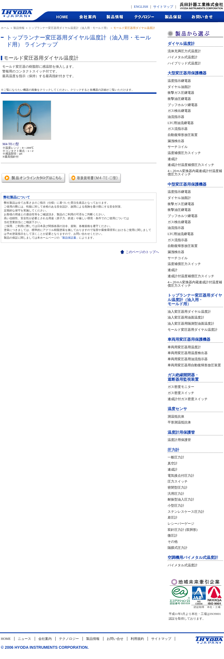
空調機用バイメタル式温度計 (193, 558)
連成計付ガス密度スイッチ (188, 399)
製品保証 (173, 16)
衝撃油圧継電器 (179, 98)
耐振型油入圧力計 (181, 499)
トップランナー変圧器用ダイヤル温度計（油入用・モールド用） (69, 27)
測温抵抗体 (176, 416)
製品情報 (115, 16)
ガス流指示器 (178, 128)
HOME (62, 16)
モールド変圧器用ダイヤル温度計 (193, 329)
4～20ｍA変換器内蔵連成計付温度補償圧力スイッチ (195, 172)
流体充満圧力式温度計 (184, 51)
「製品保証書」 (69, 237)
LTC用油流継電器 (181, 123)
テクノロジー (144, 16)
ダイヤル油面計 (179, 87)
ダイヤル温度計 (181, 44)
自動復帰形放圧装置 (183, 135)
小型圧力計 (176, 505)
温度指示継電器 (179, 80)
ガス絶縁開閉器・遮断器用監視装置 (183, 377)
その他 (173, 541)
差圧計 (173, 517)
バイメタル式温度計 (183, 57)
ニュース (24, 639)
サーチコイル (178, 146)
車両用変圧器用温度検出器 (188, 353)
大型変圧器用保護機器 (187, 73)
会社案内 (87, 16)
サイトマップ (163, 7)
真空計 (173, 463)
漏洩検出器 (176, 141)
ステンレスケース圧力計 (186, 511)
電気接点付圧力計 (181, 475)
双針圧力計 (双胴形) (182, 529)
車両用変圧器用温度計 (184, 347)
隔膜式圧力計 (178, 547)
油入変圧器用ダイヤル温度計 (189, 311)
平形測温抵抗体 (179, 422)
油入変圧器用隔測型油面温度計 (191, 323)
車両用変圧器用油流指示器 (188, 359)
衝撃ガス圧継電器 (181, 92)
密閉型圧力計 (178, 487)
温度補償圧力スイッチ (184, 153)
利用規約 (137, 639)
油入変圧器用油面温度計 (186, 317)
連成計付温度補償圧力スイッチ (191, 164)
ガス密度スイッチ (181, 393)
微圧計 (173, 535)
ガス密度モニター (181, 386)
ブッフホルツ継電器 (183, 105)
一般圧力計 (176, 457)
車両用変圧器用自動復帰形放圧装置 (194, 365)
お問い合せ (115, 639)
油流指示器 (176, 116)
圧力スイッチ (178, 481)
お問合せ (202, 16)
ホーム (5, 27)
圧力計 (173, 450)
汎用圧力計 (176, 493)
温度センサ (177, 409)
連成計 (173, 159)
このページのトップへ (142, 252)
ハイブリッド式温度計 (184, 63)
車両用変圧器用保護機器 (189, 339)
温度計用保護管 (181, 432)
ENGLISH (141, 7)
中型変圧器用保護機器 (187, 184)
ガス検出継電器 (179, 110)
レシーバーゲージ (181, 523)
